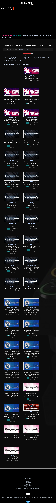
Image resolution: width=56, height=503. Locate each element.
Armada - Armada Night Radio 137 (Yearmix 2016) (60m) (31, 269)
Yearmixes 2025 (7, 35)
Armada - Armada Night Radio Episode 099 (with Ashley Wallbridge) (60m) (31, 311)
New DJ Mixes (32, 35)
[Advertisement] (28, 23)
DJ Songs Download (28, 485)
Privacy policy (21, 487)
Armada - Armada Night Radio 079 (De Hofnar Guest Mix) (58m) (12, 395)
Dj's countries (28, 477)
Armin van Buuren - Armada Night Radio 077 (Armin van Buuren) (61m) (31, 395)
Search (3, 8)
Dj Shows (46, 35)
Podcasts (28, 482)
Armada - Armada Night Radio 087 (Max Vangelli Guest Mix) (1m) (12, 332)
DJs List (40, 35)
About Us (28, 478)
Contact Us (28, 479)
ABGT (14, 35)
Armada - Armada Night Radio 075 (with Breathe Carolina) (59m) (31, 414)
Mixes (28, 481)
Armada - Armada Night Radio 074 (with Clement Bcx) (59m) (12, 437)
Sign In (9, 7)
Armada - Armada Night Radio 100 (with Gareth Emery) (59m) (12, 311)
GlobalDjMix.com (19, 496)
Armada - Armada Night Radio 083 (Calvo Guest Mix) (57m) (31, 353)
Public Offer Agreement (32, 487)
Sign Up (9, 9)
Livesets (24, 35)
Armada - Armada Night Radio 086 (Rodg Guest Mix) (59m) (31, 332)
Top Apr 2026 (6, 38)
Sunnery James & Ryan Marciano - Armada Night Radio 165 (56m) (12, 247)
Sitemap (28, 486)
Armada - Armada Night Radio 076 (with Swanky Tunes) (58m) (12, 416)
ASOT (19, 35)
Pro (15, 8)
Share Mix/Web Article (17, 38)
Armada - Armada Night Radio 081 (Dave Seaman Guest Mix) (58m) (12, 374)
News (28, 483)
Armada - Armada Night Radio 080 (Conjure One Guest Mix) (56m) (31, 374)
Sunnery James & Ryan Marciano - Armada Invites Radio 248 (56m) (11, 120)
